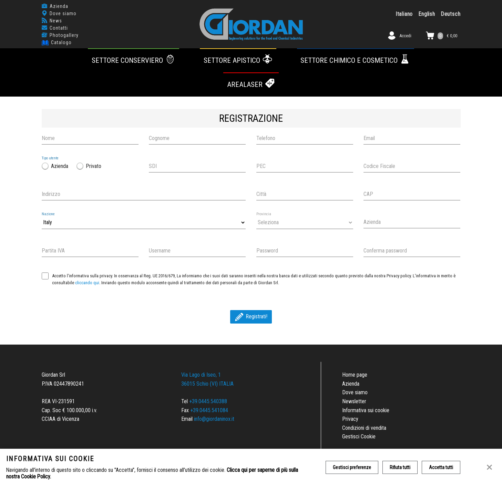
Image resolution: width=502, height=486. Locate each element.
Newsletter (354, 401)
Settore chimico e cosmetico (355, 60)
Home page (354, 374)
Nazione (48, 214)
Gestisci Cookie (359, 436)
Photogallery (64, 35)
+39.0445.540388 (208, 401)
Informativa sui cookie (365, 410)
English (426, 14)
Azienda (59, 6)
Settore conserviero (134, 60)
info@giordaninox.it (214, 419)
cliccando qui (87, 282)
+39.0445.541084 (209, 410)
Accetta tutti (441, 467)
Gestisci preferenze (352, 467)
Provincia (263, 214)
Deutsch (451, 14)
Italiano (404, 14)
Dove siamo (63, 13)
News (56, 20)
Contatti (59, 28)
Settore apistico (238, 60)
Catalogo (61, 42)
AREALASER (251, 84)
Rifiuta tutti (400, 467)
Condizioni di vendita (364, 428)
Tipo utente (50, 158)
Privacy (350, 419)
